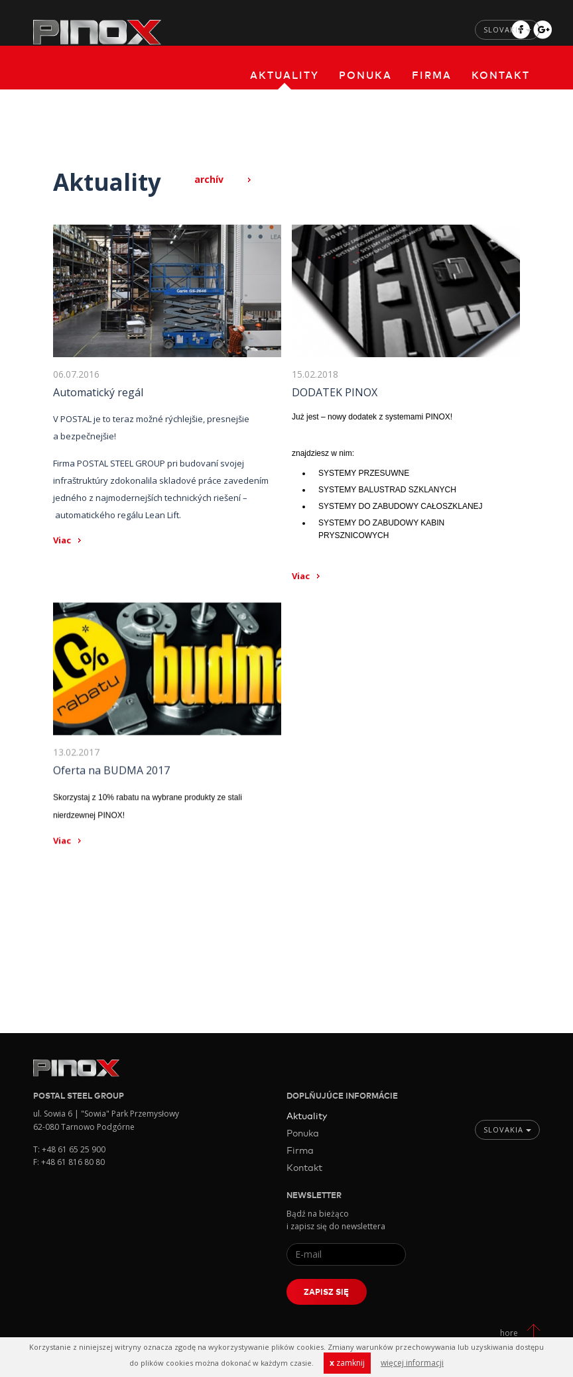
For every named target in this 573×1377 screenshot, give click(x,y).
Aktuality (284, 75)
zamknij (347, 1362)
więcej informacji (412, 1362)
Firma (432, 75)
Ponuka (365, 75)
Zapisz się (326, 1291)
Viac (62, 540)
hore (509, 1333)
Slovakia (507, 29)
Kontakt (501, 75)
